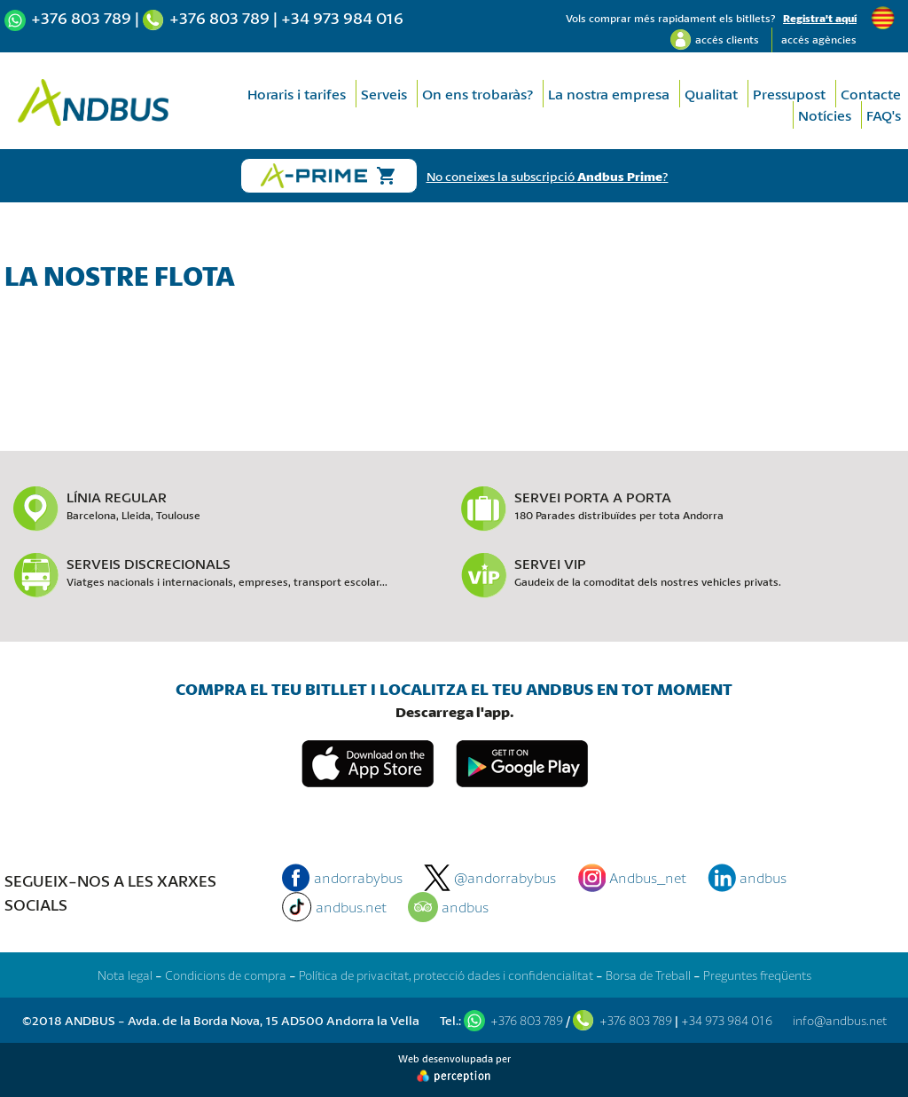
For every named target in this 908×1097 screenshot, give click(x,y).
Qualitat (711, 93)
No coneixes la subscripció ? (548, 176)
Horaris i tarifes (296, 93)
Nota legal (125, 975)
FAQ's (883, 115)
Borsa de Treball (648, 975)
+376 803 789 (81, 17)
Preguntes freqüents (757, 975)
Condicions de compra (225, 975)
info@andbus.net (840, 1020)
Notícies (824, 115)
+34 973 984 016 (342, 17)
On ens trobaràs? (477, 93)
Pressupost (789, 93)
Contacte (871, 93)
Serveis (384, 93)
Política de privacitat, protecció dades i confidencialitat (446, 975)
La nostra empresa (608, 93)
